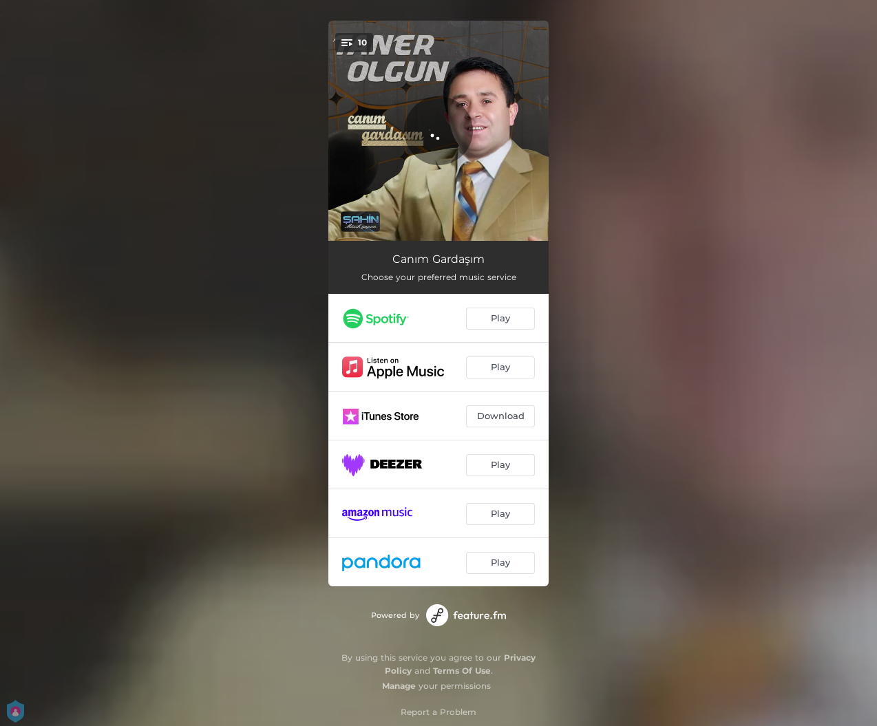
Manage (399, 686)
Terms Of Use (462, 670)
